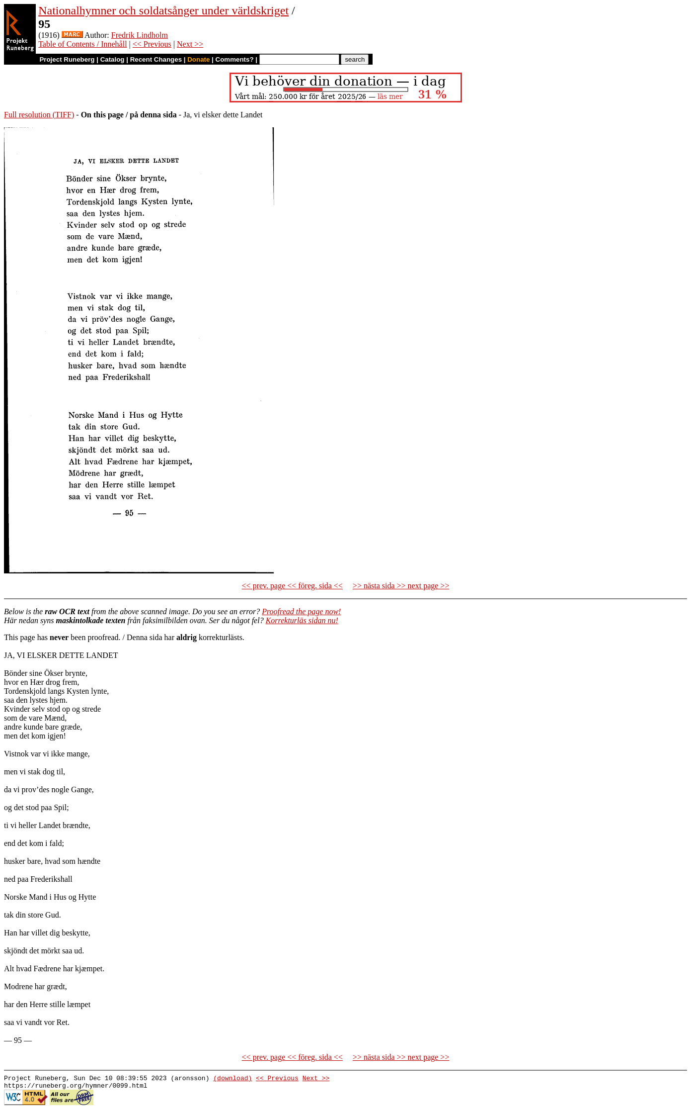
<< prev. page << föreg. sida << (292, 585)
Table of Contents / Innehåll (82, 44)
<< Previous (152, 44)
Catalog (112, 59)
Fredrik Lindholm (139, 35)
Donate (198, 59)
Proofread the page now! (301, 611)
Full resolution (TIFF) (39, 114)
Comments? (235, 59)
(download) (232, 1079)
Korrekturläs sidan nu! (302, 620)
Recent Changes (156, 59)
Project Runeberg (66, 59)
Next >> (190, 44)
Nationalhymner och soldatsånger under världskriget (163, 10)
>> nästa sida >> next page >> (401, 585)
